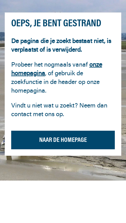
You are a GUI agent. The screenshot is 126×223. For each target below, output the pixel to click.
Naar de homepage (63, 139)
